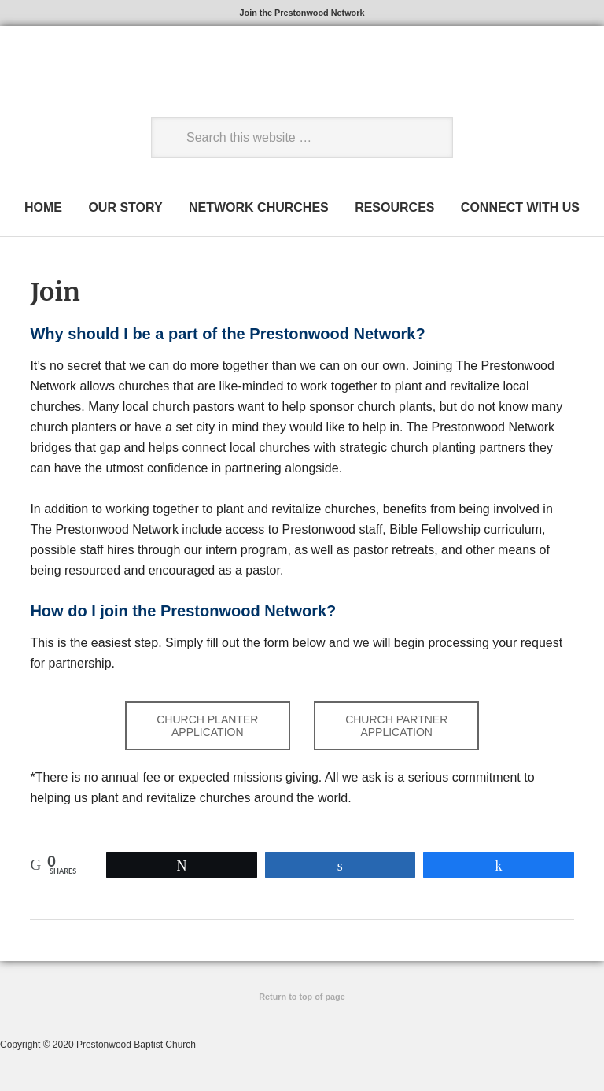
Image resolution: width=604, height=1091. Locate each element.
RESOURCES (396, 211)
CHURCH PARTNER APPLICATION (396, 731)
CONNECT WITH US (525, 211)
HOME (38, 211)
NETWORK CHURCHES (259, 211)
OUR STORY (123, 211)
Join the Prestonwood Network (302, 14)
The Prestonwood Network (137, 80)
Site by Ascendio (302, 1020)
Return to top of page (301, 1002)
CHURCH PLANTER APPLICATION (207, 731)
